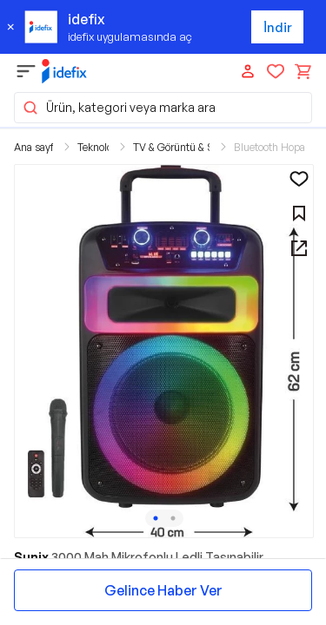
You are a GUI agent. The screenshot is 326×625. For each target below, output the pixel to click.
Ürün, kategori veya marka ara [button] (119, 107)
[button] (164, 351)
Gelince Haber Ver (163, 590)
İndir (277, 27)
